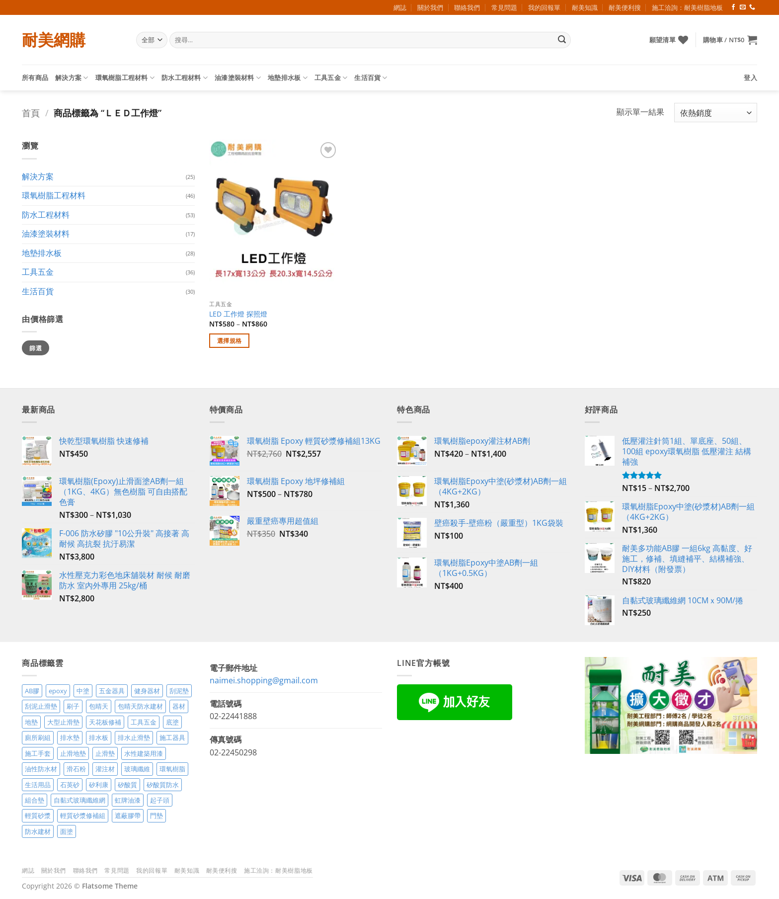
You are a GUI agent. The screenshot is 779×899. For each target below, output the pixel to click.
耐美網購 (53, 40)
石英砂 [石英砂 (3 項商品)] (69, 784)
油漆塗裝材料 (238, 77)
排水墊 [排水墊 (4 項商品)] (69, 737)
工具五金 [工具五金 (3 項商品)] (143, 722)
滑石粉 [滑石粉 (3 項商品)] (76, 768)
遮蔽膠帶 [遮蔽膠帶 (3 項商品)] (128, 815)
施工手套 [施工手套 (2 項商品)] (38, 753)
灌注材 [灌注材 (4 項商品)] (105, 768)
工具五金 (330, 77)
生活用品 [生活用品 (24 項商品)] (38, 784)
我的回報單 (544, 7)
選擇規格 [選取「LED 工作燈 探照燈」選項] (229, 340)
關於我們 (430, 7)
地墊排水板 (288, 77)
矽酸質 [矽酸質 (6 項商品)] (127, 784)
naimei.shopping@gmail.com (264, 680)
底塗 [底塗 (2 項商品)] (172, 722)
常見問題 (504, 7)
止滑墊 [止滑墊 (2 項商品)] (105, 753)
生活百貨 (370, 77)
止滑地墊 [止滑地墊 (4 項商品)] (73, 753)
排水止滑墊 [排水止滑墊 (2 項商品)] (134, 737)
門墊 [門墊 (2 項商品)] (156, 815)
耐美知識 (585, 7)
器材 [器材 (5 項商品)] (178, 706)
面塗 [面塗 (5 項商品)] (66, 831)
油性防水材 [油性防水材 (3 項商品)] (41, 768)
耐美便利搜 (625, 7)
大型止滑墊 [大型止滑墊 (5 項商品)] (63, 722)
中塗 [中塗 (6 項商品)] (83, 690)
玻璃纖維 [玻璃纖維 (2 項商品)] (137, 768)
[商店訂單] (715, 112)
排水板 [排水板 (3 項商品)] (98, 737)
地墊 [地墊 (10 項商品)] (31, 722)
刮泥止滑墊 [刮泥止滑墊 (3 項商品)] (41, 706)
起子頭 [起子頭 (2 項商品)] (159, 800)
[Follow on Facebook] (733, 7)
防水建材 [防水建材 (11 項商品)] (38, 831)
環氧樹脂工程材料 (125, 77)
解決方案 (71, 77)
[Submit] (561, 40)
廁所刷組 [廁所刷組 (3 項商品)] (38, 737)
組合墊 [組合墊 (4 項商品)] (34, 800)
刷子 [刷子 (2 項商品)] (73, 706)
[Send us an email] (743, 7)
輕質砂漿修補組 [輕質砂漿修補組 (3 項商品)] (82, 815)
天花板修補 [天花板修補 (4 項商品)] (105, 722)
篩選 (35, 348)
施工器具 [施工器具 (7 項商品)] (172, 737)
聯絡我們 (467, 7)
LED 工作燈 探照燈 (238, 314)
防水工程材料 (184, 77)
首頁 (31, 112)
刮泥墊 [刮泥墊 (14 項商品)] (179, 690)
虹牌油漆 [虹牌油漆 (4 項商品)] (128, 800)
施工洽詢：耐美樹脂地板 (687, 7)
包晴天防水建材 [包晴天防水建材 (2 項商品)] (140, 706)
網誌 (399, 7)
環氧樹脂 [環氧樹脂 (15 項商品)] (172, 768)
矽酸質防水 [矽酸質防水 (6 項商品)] (163, 784)
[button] (730, 40)
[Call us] (752, 7)
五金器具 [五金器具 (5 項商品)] (112, 690)
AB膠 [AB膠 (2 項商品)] (32, 690)
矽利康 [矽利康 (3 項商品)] (98, 784)
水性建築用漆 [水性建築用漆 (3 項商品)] (143, 753)
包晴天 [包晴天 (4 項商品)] (98, 706)
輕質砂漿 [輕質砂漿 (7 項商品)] (38, 815)
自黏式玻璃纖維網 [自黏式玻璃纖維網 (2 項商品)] (79, 800)
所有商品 (35, 77)
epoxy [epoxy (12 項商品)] (58, 690)
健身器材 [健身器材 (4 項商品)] (147, 690)
